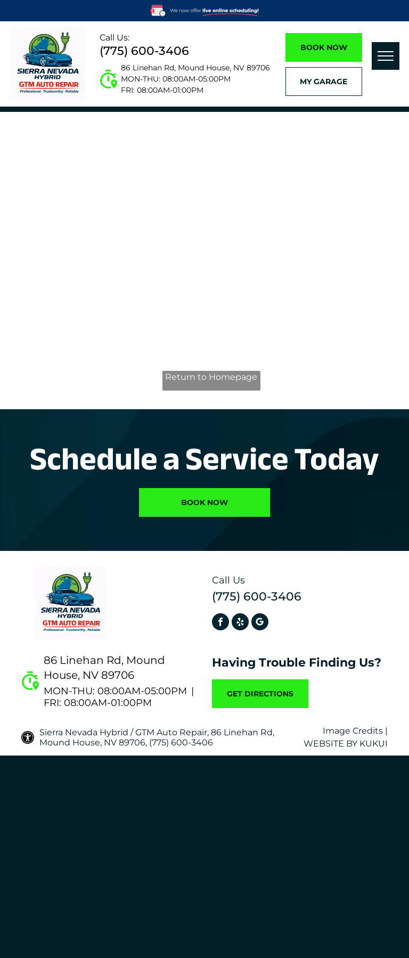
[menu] (385, 56)
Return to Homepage (211, 377)
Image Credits (353, 731)
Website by (330, 743)
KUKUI (373, 743)
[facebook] (220, 623)
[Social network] (259, 623)
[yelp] (240, 623)
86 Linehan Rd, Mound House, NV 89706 (195, 67)
